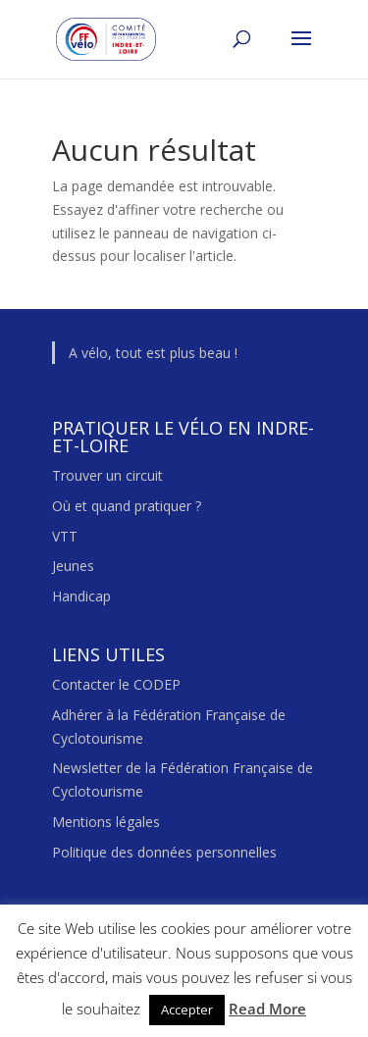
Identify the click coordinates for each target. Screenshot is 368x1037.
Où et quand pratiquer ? (126, 505)
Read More (267, 1008)
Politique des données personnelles (164, 852)
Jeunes (73, 565)
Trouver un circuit (107, 475)
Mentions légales (106, 821)
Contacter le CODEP (116, 684)
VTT (65, 536)
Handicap (81, 596)
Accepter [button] (187, 1009)
